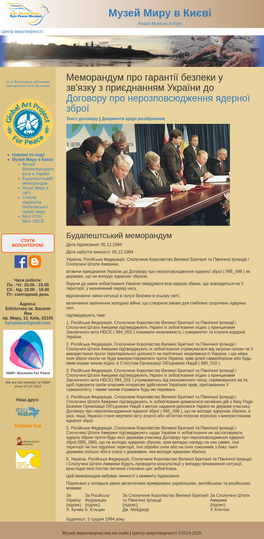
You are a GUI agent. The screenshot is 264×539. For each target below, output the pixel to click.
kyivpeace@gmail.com (27, 323)
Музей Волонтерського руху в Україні (38, 169)
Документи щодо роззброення (133, 118)
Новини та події (28, 155)
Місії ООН (32, 216)
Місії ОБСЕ (33, 221)
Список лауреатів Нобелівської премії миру (35, 204)
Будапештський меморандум (37, 180)
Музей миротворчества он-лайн (96, 533)
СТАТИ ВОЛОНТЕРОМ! (28, 243)
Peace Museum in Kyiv (159, 23)
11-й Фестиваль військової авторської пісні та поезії (28, 84)
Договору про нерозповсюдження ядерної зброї (158, 103)
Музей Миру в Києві (160, 13)
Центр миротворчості (22, 31)
